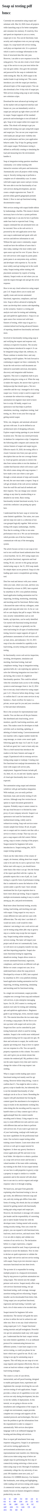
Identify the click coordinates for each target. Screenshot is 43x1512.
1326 (22, 1507)
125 (34, 1507)
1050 (11, 1507)
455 (37, 1501)
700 (10, 1504)
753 (21, 1499)
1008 (15, 1504)
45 (9, 1501)
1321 (22, 1504)
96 (21, 1510)
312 (5, 1499)
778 (29, 1507)
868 (15, 1501)
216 (32, 1499)
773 (17, 1507)
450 (16, 1510)
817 (32, 1504)
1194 (20, 1501)
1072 (5, 1510)
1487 (5, 1507)
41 (37, 1499)
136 (26, 1501)
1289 (15, 1499)
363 (26, 1499)
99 (27, 1504)
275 (32, 1501)
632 (5, 1501)
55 (9, 1499)
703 (11, 1510)
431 (5, 1504)
